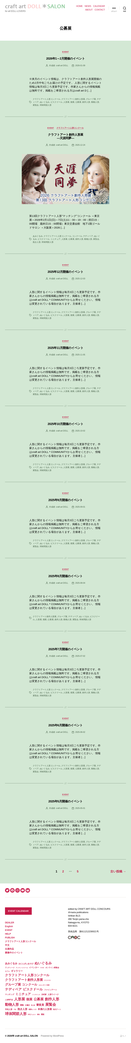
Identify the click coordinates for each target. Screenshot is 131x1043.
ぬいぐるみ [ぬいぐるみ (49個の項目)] (43, 963)
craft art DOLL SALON (26, 1036)
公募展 (78, 102)
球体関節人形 (46, 105)
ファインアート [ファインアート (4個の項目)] (50, 990)
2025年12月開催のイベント (65, 271)
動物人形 (95, 102)
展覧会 (36, 105)
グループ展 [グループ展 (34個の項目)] (13, 984)
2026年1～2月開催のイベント (65, 58)
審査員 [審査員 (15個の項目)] (40, 1004)
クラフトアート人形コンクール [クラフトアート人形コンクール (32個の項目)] (27, 975)
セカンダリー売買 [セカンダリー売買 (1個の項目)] (44, 985)
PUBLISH (10, 937)
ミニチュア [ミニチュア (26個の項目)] (23, 994)
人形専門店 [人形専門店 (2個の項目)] (9, 1000)
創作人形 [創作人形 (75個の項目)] (52, 999)
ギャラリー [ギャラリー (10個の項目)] (17, 971)
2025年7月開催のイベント (65, 649)
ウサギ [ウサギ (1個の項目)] (42, 967)
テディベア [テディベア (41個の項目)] (13, 989)
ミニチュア (55, 239)
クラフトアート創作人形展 (73, 99)
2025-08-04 (80, 583)
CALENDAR (99, 6)
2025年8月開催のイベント (65, 576)
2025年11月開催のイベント (65, 348)
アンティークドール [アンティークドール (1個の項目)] (22, 967)
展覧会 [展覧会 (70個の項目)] (50, 1004)
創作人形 (86, 102)
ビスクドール (56, 102)
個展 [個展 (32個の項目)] (29, 999)
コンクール (77, 236)
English (9, 926)
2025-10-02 (80, 431)
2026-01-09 (80, 65)
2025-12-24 (80, 145)
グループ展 (91, 99)
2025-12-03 (80, 279)
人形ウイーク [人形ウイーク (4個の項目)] (53, 994)
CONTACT (100, 10)
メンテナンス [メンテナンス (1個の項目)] (36, 994)
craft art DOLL (62, 65)
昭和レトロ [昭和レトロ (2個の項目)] (33, 1009)
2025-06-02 (80, 732)
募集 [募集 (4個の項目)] (22, 1005)
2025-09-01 (80, 507)
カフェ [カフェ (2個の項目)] (7, 971)
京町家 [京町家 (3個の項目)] (43, 994)
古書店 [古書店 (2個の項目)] (27, 1005)
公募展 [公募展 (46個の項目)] (39, 999)
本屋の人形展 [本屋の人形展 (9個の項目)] (45, 1009)
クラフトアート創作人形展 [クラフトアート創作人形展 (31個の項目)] (24, 979)
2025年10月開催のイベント (65, 424)
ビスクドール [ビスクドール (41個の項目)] (33, 989)
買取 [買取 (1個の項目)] (38, 1014)
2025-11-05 (80, 355)
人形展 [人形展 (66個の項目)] (19, 999)
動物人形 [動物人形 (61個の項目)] (12, 1004)
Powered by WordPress (52, 1036)
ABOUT (89, 10)
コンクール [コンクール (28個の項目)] (29, 984)
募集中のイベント (14, 952)
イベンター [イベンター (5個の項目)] (34, 967)
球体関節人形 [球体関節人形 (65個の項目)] (15, 1014)
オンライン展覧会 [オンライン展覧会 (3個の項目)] (52, 968)
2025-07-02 (80, 656)
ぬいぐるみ (45, 102)
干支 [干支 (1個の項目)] (15, 1009)
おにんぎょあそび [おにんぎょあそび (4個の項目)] (25, 964)
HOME (79, 6)
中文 (7, 945)
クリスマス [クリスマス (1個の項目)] (47, 980)
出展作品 (9, 949)
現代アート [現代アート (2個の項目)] (57, 1009)
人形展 (66, 102)
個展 (72, 102)
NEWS (88, 6)
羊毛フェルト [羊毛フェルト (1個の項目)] (32, 1014)
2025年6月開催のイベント (65, 725)
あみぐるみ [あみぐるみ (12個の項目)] (11, 963)
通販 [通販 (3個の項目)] (42, 1014)
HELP (8, 934)
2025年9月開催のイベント (65, 500)
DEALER (9, 922)
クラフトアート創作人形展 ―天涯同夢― (65, 136)
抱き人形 (37, 242)
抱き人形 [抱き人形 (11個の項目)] (22, 1009)
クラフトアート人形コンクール (46, 99)
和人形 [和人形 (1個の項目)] (33, 1005)
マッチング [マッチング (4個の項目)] (9, 994)
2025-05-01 (80, 808)
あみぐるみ (38, 236)
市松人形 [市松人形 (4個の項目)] (8, 1009)
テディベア (88, 236)
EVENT (65, 52)
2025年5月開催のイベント (65, 801)
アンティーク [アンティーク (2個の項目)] (9, 968)
